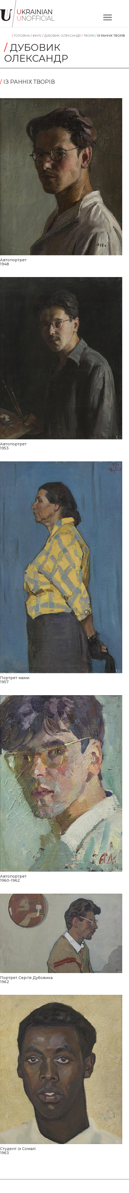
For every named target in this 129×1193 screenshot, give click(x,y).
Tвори (88, 36)
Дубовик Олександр (61, 36)
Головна (21, 36)
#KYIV (36, 36)
